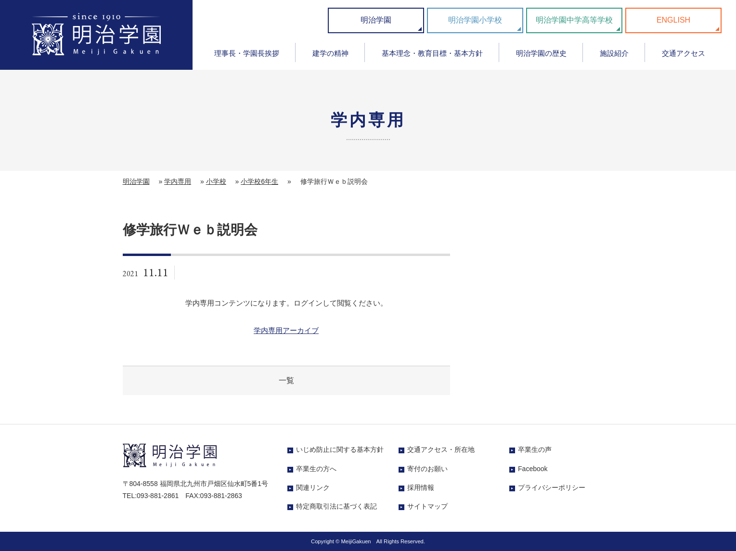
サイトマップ (427, 506)
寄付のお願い (427, 469)
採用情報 (420, 487)
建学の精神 (330, 53)
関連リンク (313, 487)
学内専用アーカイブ (286, 330)
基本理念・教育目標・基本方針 (432, 53)
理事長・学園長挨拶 (246, 53)
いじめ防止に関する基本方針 (340, 449)
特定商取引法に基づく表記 (336, 506)
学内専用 (177, 181)
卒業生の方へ (316, 469)
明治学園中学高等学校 (574, 20)
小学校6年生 (259, 181)
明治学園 (376, 20)
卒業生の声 (535, 449)
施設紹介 (614, 53)
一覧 (286, 380)
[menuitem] (246, 56)
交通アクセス (683, 53)
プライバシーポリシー (551, 487)
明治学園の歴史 (541, 53)
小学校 (216, 181)
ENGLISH (673, 20)
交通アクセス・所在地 (441, 449)
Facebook (532, 469)
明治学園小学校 (475, 20)
